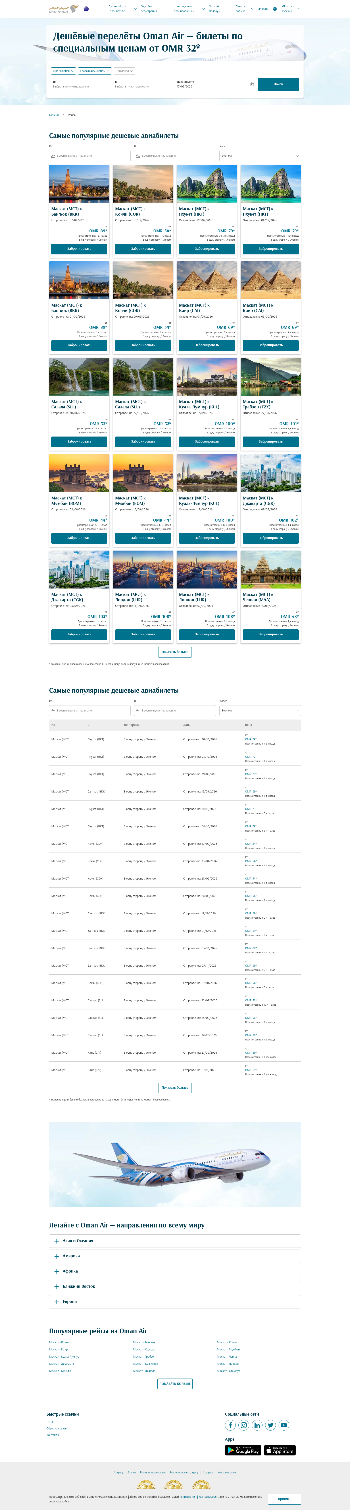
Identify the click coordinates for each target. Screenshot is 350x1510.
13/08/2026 (184, 86)
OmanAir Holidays (214, 9)
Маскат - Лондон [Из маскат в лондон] (228, 1364)
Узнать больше (246, 9)
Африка (65, 1271)
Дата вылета (185, 82)
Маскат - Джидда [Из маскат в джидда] (144, 1371)
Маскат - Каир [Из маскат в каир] (58, 1349)
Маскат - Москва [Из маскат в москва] (60, 1371)
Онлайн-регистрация (149, 9)
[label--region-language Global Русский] (287, 9)
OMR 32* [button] (181, 49)
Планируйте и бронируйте (123, 9)
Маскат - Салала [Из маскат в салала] (144, 1349)
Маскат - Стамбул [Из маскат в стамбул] (228, 1371)
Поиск (278, 84)
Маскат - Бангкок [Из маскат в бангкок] (144, 1342)
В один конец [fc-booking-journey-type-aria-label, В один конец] (61, 71)
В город (131, 1472)
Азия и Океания (73, 1241)
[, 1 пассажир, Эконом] (92, 71)
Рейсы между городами (153, 1472)
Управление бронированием (190, 9)
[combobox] (81, 86)
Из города (208, 1472)
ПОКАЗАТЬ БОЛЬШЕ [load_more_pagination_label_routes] (175, 1384)
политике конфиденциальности (199, 1497)
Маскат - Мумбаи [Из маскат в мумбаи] (228, 1349)
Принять (284, 1499)
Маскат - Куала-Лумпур (64, 1356)
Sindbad (263, 9)
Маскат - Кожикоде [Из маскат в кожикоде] (145, 1364)
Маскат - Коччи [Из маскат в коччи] (227, 1342)
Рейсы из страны (227, 1472)
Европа (65, 1301)
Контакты (52, 1435)
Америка (66, 1256)
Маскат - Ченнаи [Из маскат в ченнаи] (227, 1356)
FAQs (49, 1422)
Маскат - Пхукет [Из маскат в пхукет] (59, 1342)
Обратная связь (56, 1428)
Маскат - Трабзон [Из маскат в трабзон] (144, 1356)
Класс (223, 146)
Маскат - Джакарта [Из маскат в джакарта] (61, 1364)
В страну (118, 1472)
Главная (54, 115)
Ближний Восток (74, 1286)
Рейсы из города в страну (184, 1472)
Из (54, 82)
